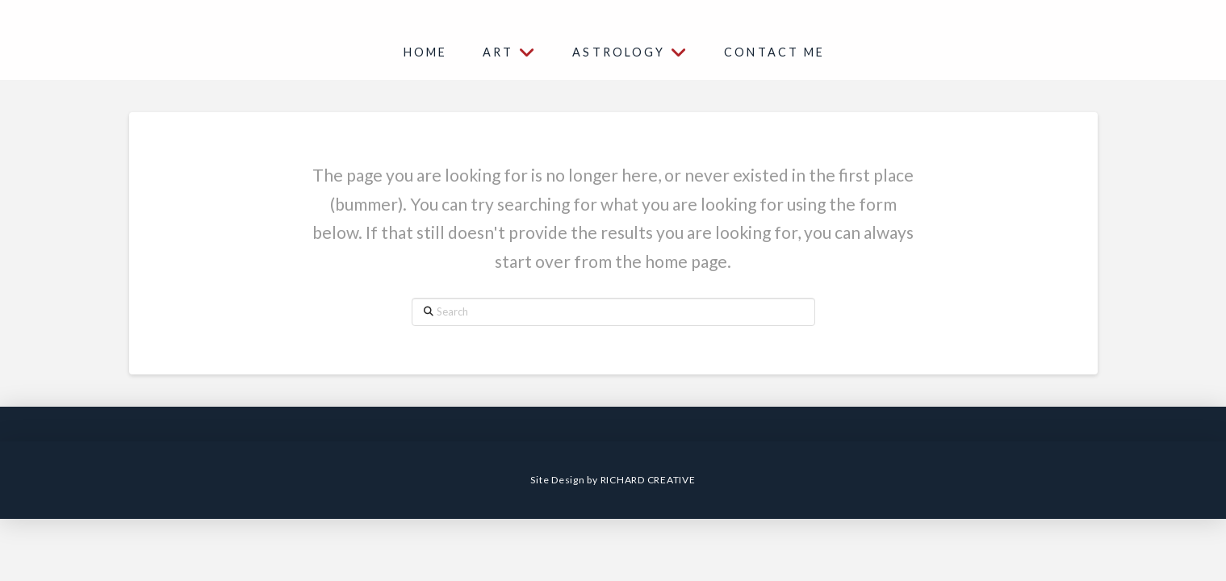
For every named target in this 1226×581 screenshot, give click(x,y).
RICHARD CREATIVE (648, 480)
